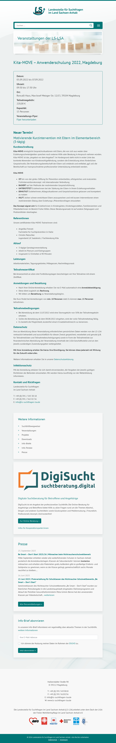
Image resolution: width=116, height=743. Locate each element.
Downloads (27, 439)
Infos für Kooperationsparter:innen (33, 528)
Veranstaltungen (29, 430)
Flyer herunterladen (26, 119)
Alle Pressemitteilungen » (31, 604)
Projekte (25, 435)
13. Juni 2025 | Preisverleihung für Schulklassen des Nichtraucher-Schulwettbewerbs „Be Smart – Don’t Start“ (57, 580)
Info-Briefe (26, 443)
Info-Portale (27, 448)
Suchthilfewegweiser (31, 426)
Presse (24, 452)
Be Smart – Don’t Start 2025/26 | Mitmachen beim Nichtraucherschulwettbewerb (54, 554)
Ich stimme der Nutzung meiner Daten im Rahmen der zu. (49, 643)
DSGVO (72, 643)
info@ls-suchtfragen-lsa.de (27, 402)
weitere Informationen (28, 630)
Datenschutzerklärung (63, 359)
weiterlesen (49, 595)
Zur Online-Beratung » (30, 521)
